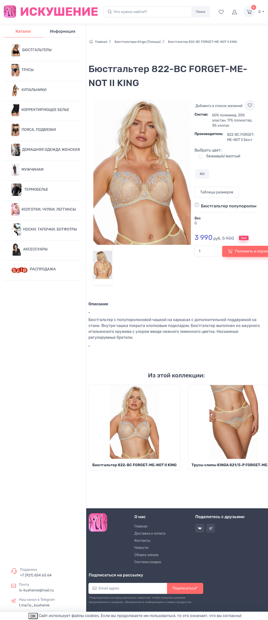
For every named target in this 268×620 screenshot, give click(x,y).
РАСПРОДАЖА (33, 269)
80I (202, 174)
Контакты (142, 541)
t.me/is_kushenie (34, 605)
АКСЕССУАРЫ (29, 249)
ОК (33, 616)
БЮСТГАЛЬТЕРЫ (31, 50)
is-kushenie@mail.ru (36, 590)
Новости (141, 548)
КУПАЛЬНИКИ (29, 90)
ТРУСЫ (22, 70)
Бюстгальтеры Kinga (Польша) (140, 42)
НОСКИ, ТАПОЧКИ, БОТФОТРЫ (44, 229)
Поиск (200, 12)
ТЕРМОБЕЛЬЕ (29, 190)
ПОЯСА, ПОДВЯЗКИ (33, 130)
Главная (101, 42)
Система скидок (147, 562)
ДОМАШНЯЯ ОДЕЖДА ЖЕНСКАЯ (45, 150)
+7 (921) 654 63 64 (36, 575)
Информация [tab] (62, 31)
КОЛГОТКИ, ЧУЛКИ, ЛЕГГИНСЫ (43, 209)
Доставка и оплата (150, 533)
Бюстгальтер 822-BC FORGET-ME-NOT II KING (202, 42)
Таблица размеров (216, 192)
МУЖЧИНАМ (27, 170)
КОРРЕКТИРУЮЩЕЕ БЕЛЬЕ (40, 110)
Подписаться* (185, 588)
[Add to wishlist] (250, 105)
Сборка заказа (146, 555)
